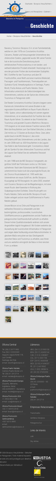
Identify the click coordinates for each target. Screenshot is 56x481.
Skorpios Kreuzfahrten (43, 4)
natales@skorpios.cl (16, 376)
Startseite (28, 4)
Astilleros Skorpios (37, 418)
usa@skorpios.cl (14, 401)
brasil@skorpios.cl (15, 411)
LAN (31, 436)
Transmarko (35, 413)
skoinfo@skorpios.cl (16, 363)
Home (9, 36)
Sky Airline (34, 441)
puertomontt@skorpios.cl (40, 390)
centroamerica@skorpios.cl (13, 427)
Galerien (47, 12)
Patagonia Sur (36, 423)
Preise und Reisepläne (34, 12)
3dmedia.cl (18, 465)
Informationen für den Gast (36, 19)
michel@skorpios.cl (15, 392)
